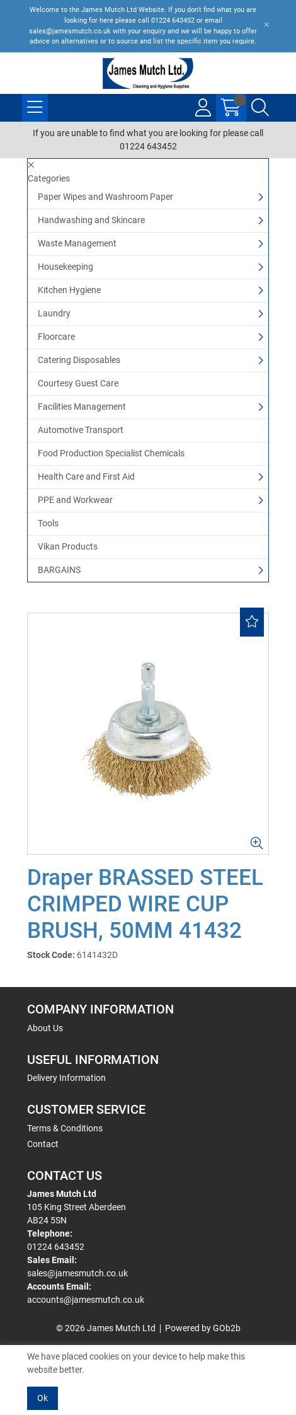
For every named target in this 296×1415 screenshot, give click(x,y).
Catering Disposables (79, 360)
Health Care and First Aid (86, 476)
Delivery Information (66, 1078)
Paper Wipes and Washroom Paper (105, 197)
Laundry (54, 313)
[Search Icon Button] (260, 108)
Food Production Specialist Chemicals (111, 453)
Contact (43, 1144)
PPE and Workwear (75, 500)
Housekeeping (65, 267)
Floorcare (56, 337)
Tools (48, 523)
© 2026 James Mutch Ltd (106, 1328)
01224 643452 (55, 1247)
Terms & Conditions (65, 1128)
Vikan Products (68, 546)
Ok (42, 1398)
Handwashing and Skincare (91, 220)
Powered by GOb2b (203, 1328)
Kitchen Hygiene (69, 290)
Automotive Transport (80, 430)
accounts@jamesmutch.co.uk (85, 1300)
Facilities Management (82, 406)
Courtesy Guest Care (78, 383)
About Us (45, 1028)
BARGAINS (59, 570)
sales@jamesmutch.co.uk (77, 1273)
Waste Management (77, 243)
